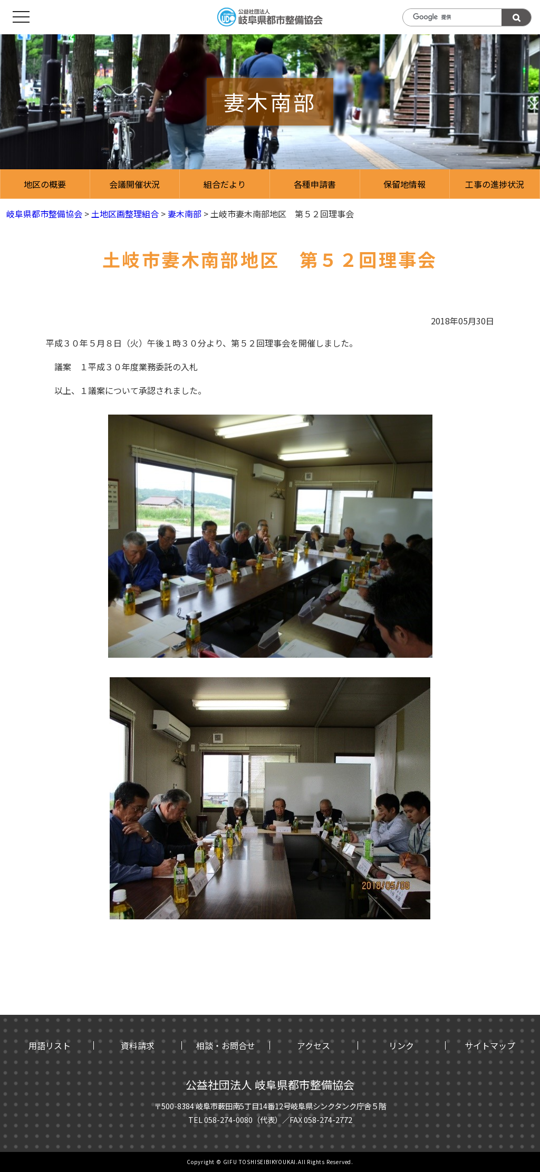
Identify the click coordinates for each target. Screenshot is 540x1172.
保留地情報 (404, 184)
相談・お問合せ (225, 1045)
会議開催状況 (134, 184)
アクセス (313, 1045)
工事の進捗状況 (494, 184)
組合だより (225, 184)
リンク (401, 1045)
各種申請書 (315, 184)
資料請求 (138, 1045)
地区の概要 (45, 184)
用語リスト (49, 1045)
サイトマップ (490, 1045)
